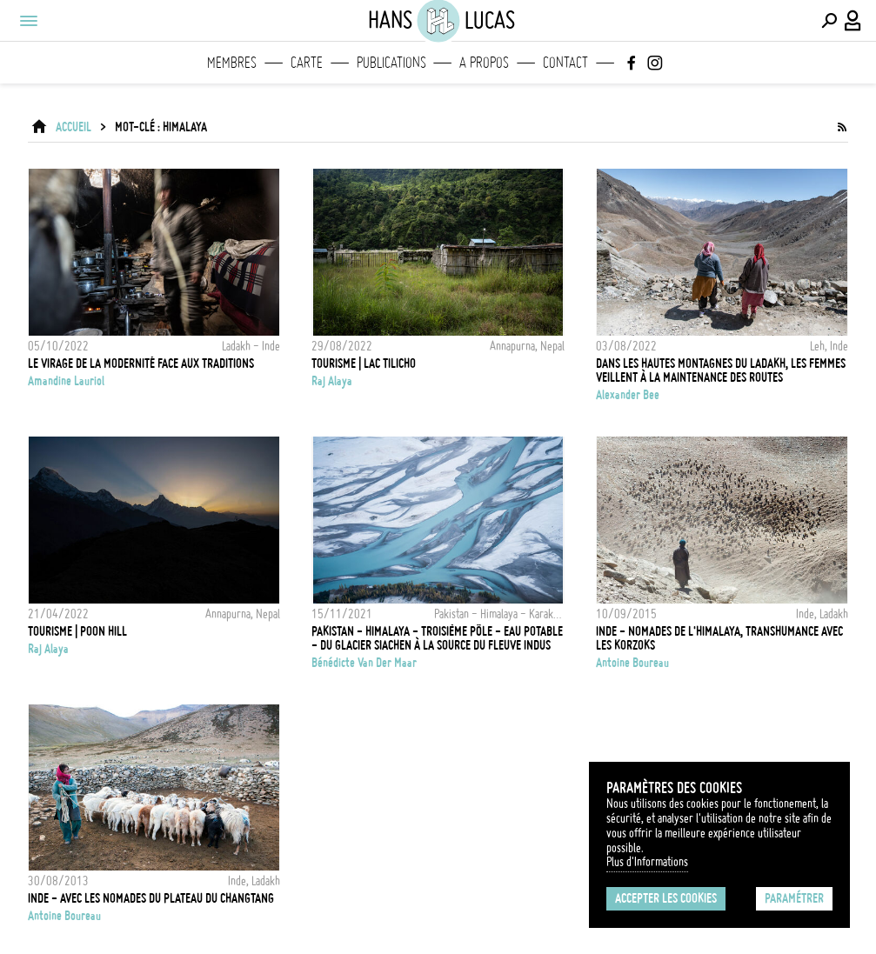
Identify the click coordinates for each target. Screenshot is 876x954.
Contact (565, 62)
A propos (484, 62)
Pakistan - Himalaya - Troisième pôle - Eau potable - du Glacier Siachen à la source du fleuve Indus (437, 638)
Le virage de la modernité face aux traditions (141, 363)
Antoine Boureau (632, 662)
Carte (307, 62)
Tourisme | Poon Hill (77, 631)
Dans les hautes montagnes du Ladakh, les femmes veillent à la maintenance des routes (721, 370)
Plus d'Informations (647, 862)
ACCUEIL (73, 127)
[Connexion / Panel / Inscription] (853, 21)
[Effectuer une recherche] (829, 21)
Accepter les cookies (666, 898)
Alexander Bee (627, 395)
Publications (391, 62)
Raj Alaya (331, 381)
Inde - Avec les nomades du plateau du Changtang (151, 898)
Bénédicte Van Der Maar (364, 662)
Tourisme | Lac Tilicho (363, 363)
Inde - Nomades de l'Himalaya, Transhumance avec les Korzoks (719, 638)
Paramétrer (794, 898)
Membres (232, 62)
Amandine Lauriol (66, 381)
